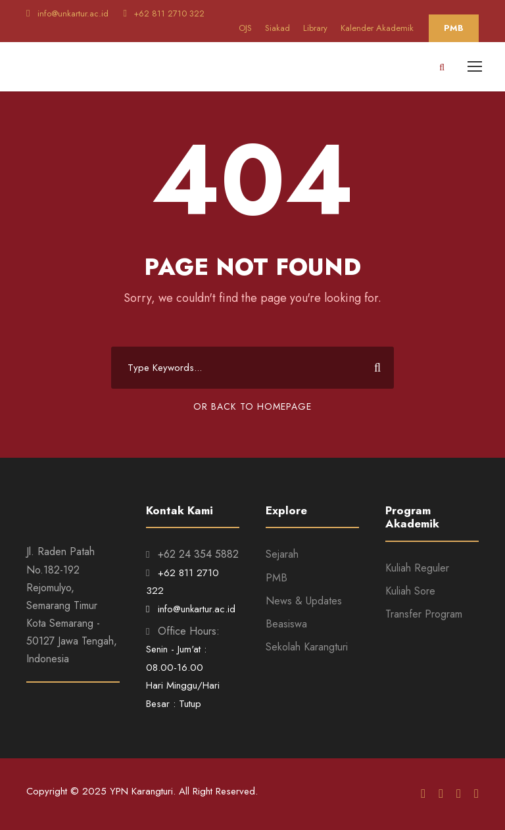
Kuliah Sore (410, 590)
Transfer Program (423, 614)
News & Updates (304, 600)
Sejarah (282, 554)
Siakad (277, 28)
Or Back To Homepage (252, 406)
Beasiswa (286, 623)
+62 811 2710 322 (163, 13)
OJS (245, 28)
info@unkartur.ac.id (68, 13)
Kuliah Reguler (417, 567)
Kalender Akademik (377, 28)
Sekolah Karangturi (307, 646)
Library (315, 28)
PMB (454, 28)
